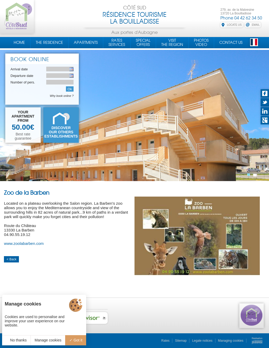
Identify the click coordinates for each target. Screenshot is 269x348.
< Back (11, 259)
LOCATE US (234, 24)
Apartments (86, 42)
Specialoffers (143, 42)
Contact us (230, 42)
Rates (165, 340)
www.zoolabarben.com (24, 243)
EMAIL (256, 24)
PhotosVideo (201, 42)
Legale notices (202, 340)
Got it (75, 340)
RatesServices (116, 42)
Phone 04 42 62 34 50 (241, 18)
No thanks (16, 340)
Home (19, 42)
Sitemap (181, 340)
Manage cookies (48, 340)
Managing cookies (231, 340)
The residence (49, 42)
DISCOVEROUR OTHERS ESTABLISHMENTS (61, 132)
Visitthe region (172, 42)
